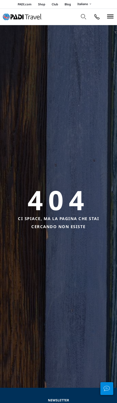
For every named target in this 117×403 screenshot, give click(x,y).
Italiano (85, 4)
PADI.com (25, 4)
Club (55, 4)
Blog (68, 4)
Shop (41, 4)
